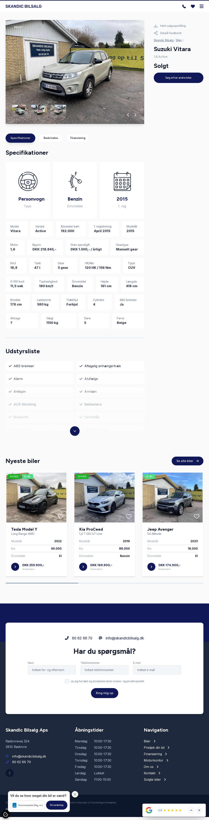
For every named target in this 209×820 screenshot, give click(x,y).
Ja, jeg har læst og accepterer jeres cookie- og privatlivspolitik (107, 684)
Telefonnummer (90, 665)
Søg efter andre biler (178, 77)
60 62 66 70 (78, 641)
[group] (75, 75)
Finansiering (77, 141)
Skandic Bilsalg (164, 40)
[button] (128, 118)
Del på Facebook (167, 33)
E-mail (137, 665)
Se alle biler (187, 464)
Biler (179, 40)
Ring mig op (104, 696)
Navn (31, 665)
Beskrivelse (50, 141)
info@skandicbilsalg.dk (121, 641)
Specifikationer (20, 141)
